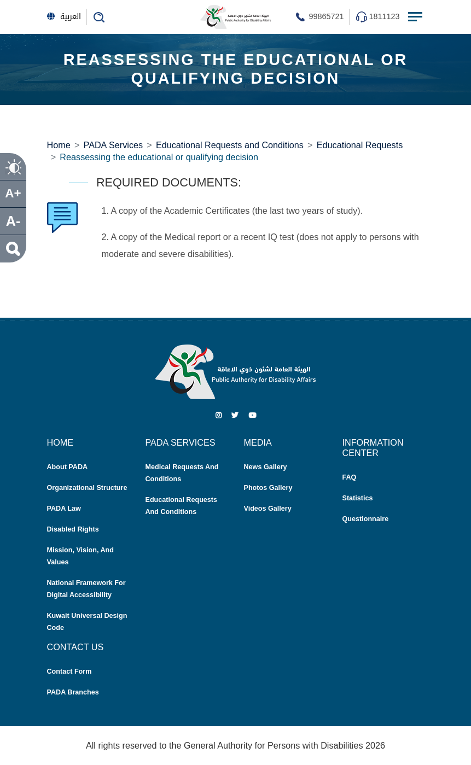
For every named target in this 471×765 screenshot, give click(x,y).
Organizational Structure (87, 488)
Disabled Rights (73, 529)
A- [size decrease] (13, 221)
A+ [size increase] (13, 193)
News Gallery (265, 467)
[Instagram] (219, 415)
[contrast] (13, 166)
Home (59, 145)
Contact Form (69, 671)
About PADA (67, 467)
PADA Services (113, 145)
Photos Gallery (268, 488)
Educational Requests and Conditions (230, 145)
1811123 (384, 16)
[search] (13, 248)
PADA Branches (73, 692)
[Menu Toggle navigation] (416, 17)
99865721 (326, 16)
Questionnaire (365, 519)
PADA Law (64, 508)
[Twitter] (235, 415)
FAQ (349, 477)
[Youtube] (252, 415)
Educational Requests (360, 145)
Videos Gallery (268, 508)
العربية (64, 16)
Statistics (357, 498)
